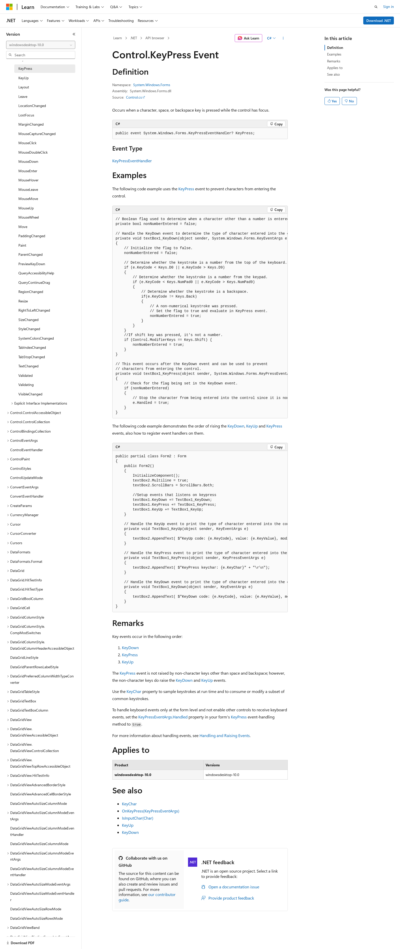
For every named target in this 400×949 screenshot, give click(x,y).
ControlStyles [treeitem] (20, 468)
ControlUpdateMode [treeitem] (26, 477)
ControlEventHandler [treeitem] (26, 449)
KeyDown (236, 426)
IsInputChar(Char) (137, 818)
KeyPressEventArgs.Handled (163, 716)
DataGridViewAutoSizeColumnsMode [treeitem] (39, 843)
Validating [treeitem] (26, 384)
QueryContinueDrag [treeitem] (34, 282)
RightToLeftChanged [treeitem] (34, 310)
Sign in (388, 6)
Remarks (333, 61)
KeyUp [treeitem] (23, 77)
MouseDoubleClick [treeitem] (33, 152)
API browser (154, 37)
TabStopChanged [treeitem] (31, 356)
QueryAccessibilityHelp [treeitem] (36, 273)
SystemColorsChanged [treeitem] (36, 338)
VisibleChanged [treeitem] (30, 394)
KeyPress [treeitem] (25, 68)
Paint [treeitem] (22, 245)
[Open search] (376, 6)
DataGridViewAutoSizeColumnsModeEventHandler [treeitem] (42, 871)
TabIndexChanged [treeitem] (32, 347)
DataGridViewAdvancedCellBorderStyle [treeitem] (40, 794)
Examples (334, 54)
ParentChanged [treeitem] (30, 254)
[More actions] (283, 38)
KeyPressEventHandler (132, 160)
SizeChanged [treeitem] (28, 319)
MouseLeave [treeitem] (28, 189)
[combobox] (40, 45)
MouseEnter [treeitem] (27, 170)
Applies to (335, 67)
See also (333, 74)
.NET (133, 37)
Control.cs (134, 97)
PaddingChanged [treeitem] (31, 235)
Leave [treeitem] (22, 96)
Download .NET (378, 20)
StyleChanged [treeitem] (29, 328)
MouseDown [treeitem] (28, 161)
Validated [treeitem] (25, 375)
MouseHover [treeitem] (28, 180)
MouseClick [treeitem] (27, 142)
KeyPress (186, 188)
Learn (117, 37)
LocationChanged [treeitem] (32, 105)
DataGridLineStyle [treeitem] (24, 657)
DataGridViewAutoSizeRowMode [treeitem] (35, 908)
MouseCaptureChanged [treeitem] (37, 133)
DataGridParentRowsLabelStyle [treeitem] (34, 666)
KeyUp (252, 426)
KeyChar (134, 691)
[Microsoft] (9, 7)
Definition (335, 47)
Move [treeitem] (22, 226)
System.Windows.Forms (151, 84)
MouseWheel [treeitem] (28, 217)
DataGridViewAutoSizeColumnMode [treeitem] (38, 803)
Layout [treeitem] (23, 87)
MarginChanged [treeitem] (31, 124)
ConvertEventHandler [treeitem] (27, 496)
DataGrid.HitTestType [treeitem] (26, 589)
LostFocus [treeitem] (26, 115)
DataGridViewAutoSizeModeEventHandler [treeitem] (42, 896)
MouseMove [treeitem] (28, 198)
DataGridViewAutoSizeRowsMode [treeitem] (36, 918)
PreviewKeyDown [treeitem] (31, 263)
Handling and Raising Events (224, 735)
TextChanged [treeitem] (28, 366)
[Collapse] (74, 34)
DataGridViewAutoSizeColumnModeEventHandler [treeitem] (42, 831)
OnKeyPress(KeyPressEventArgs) (150, 810)
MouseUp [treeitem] (26, 208)
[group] (200, 316)
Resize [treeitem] (23, 301)
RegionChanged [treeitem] (30, 291)
